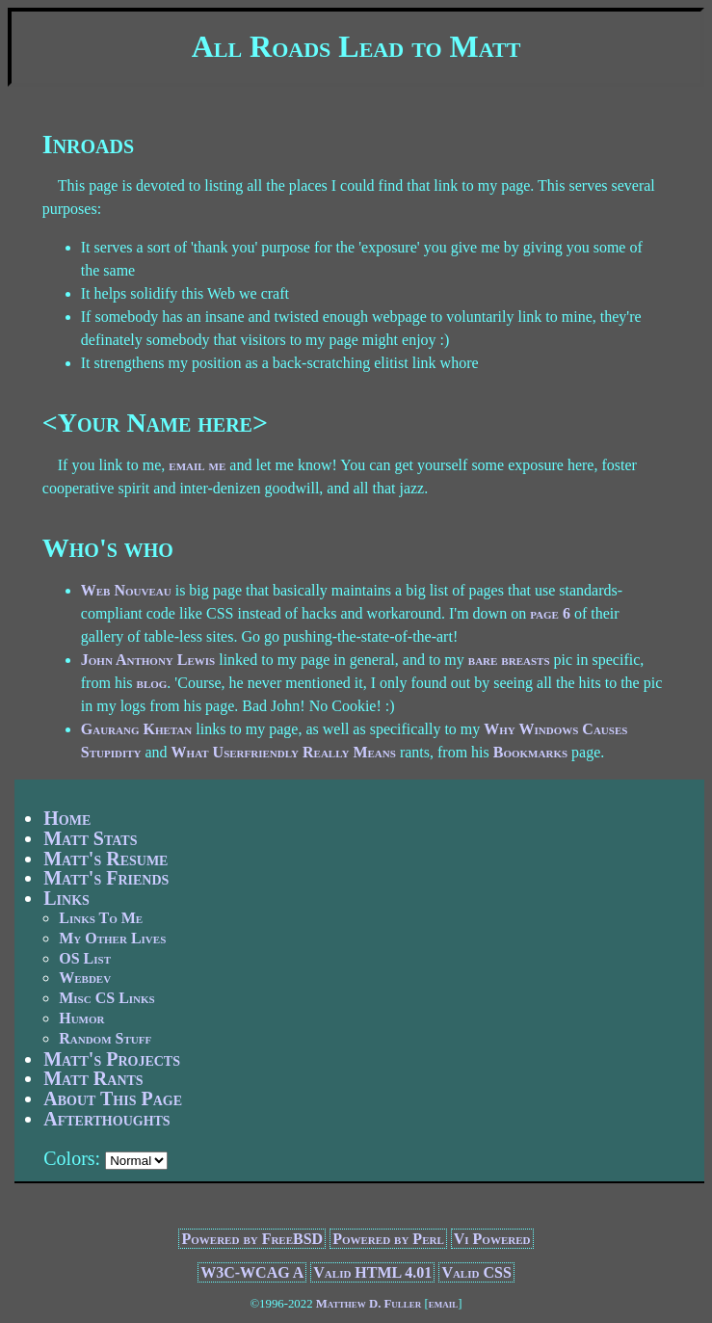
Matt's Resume (105, 858)
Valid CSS (476, 1272)
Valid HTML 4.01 (372, 1272)
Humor (81, 1018)
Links (66, 898)
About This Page (112, 1098)
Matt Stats (90, 838)
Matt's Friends (106, 877)
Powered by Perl (388, 1238)
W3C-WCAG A (251, 1272)
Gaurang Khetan (136, 729)
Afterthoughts (106, 1118)
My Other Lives (112, 938)
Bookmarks (530, 752)
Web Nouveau (126, 590)
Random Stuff (105, 1038)
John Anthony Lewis (148, 659)
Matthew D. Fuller (369, 1303)
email (444, 1303)
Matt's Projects (111, 1059)
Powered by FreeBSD (252, 1238)
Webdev (85, 977)
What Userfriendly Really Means (283, 752)
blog (152, 683)
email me (197, 465)
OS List (85, 958)
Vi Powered (492, 1238)
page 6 (550, 613)
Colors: (71, 1158)
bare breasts (509, 659)
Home (67, 818)
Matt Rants (93, 1078)
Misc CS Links (106, 998)
